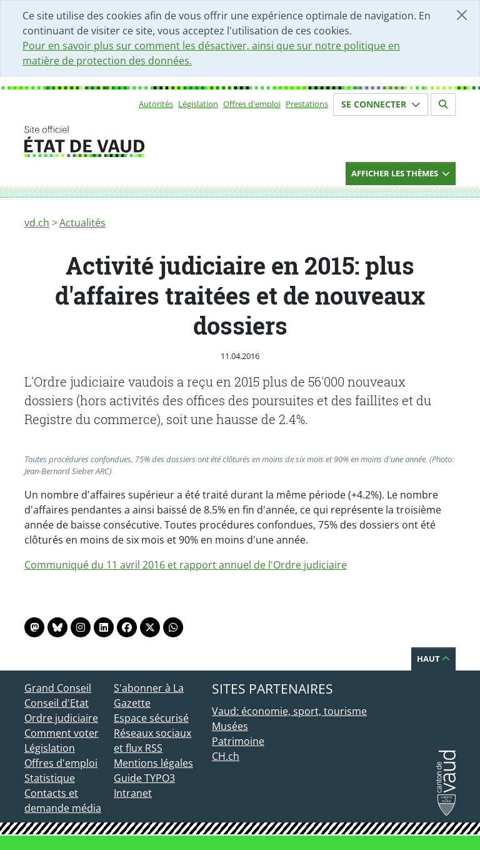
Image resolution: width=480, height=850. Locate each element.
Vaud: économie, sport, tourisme (289, 711)
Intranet (133, 793)
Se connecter (380, 104)
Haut (433, 658)
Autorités (156, 103)
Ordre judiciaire (61, 718)
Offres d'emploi (252, 103)
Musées (230, 726)
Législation (198, 103)
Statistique (49, 778)
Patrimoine (238, 741)
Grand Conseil (57, 688)
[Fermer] (461, 15)
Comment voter (61, 733)
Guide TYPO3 (144, 778)
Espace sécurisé (151, 718)
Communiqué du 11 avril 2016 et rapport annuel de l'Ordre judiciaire (185, 565)
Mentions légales (153, 763)
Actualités (82, 223)
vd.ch (36, 223)
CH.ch (225, 756)
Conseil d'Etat (56, 703)
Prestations (307, 103)
